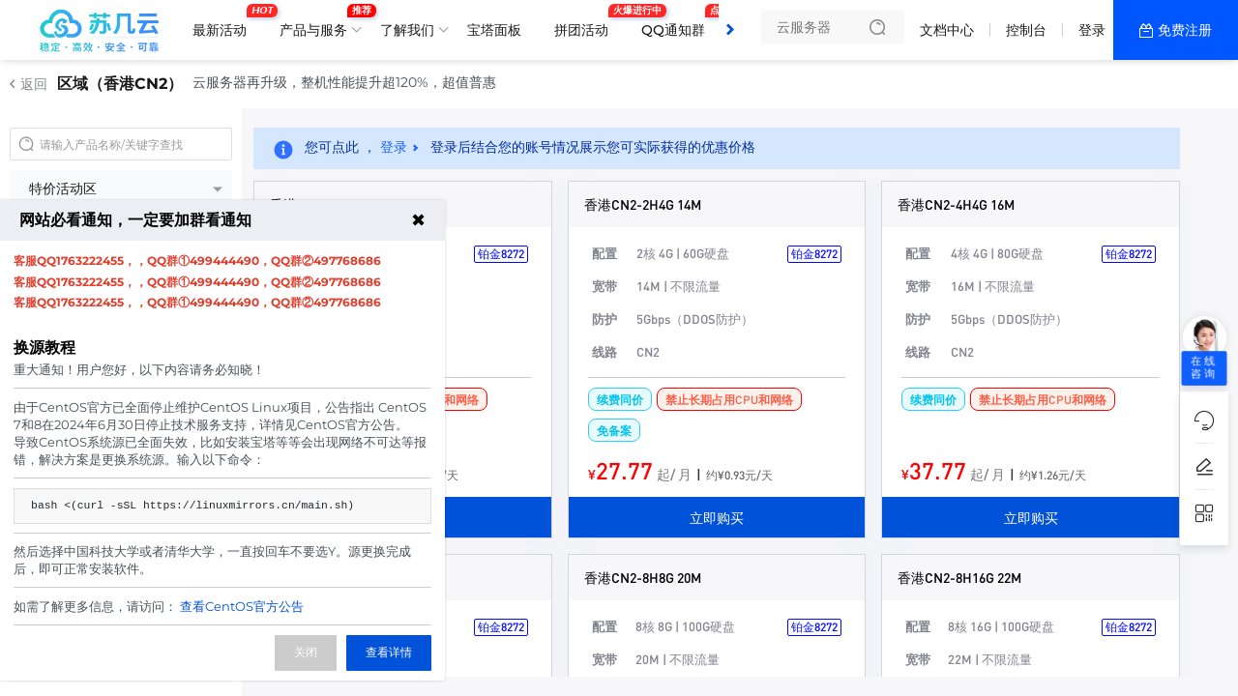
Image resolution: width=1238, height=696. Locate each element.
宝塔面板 (494, 30)
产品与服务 (318, 22)
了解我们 (407, 30)
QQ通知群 (678, 22)
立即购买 (717, 517)
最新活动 (224, 22)
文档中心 (947, 30)
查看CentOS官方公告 (242, 606)
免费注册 (1185, 30)
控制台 (1026, 30)
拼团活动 (586, 22)
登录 (1091, 30)
